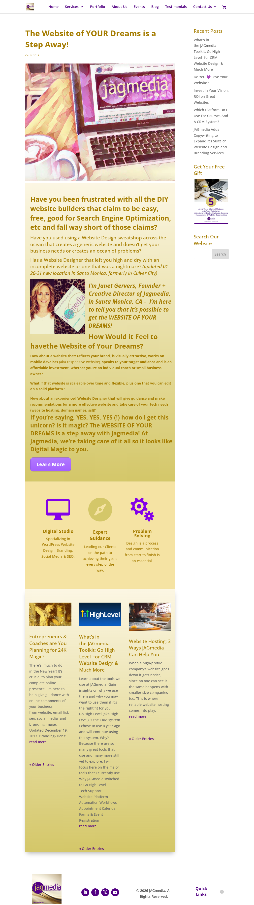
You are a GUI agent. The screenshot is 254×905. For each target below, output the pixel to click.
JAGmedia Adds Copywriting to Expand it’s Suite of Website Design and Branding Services (210, 141)
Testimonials (176, 7)
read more (38, 742)
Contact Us (202, 7)
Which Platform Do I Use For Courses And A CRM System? (211, 115)
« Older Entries (41, 764)
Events (139, 7)
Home (53, 7)
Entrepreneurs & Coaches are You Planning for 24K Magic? (48, 646)
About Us (119, 7)
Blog (155, 7)
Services (72, 7)
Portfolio (97, 7)
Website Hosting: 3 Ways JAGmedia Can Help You (150, 648)
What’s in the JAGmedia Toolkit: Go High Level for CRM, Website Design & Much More (98, 653)
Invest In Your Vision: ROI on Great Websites (211, 96)
